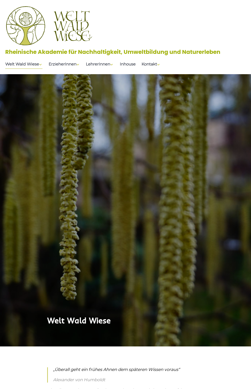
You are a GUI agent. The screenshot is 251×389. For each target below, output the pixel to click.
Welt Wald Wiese (22, 64)
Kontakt (149, 64)
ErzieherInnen (62, 64)
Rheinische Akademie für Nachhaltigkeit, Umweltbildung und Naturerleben (112, 52)
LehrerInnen (98, 64)
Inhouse (128, 64)
